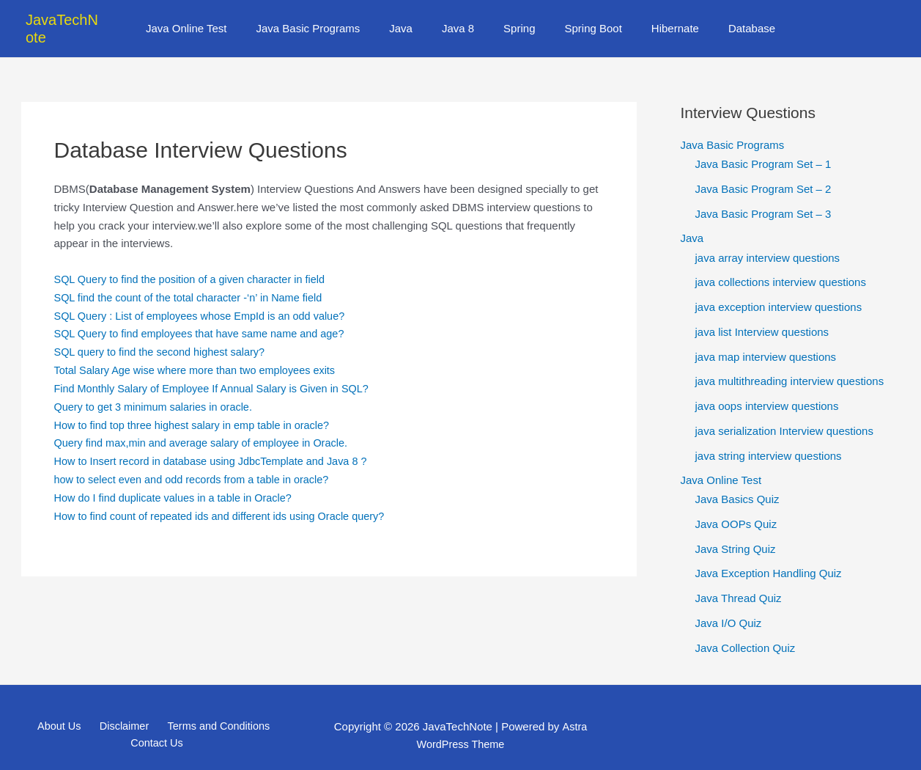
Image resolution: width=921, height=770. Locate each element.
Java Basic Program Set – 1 (763, 146)
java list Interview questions (762, 314)
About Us (63, 709)
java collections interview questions (780, 265)
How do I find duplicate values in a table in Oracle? (177, 479)
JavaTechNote (72, 20)
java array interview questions (767, 240)
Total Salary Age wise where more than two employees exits (200, 352)
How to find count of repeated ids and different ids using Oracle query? (225, 497)
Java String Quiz (735, 531)
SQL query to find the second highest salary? (163, 334)
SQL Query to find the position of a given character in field (195, 261)
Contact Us (157, 727)
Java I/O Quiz (728, 606)
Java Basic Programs (327, 19)
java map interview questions (766, 339)
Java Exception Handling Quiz (768, 556)
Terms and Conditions (211, 709)
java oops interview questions (767, 388)
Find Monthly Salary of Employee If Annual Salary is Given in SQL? (217, 370)
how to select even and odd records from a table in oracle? (196, 461)
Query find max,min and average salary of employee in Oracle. (206, 425)
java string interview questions (768, 438)
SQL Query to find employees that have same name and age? (204, 315)
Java (411, 19)
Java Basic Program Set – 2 (763, 171)
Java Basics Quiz (737, 482)
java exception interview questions (778, 289)
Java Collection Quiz (745, 630)
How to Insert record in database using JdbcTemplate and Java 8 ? (217, 443)
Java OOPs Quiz (736, 507)
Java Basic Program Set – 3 (763, 196)
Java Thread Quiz (738, 581)
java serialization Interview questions (784, 413)
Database (726, 19)
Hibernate (657, 19)
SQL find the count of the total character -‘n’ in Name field (193, 280)
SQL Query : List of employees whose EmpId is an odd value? (205, 298)
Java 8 (461, 19)
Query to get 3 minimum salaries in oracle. (157, 388)
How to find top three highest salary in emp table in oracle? (197, 406)
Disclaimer (121, 709)
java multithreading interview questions (789, 364)
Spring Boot (581, 19)
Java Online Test (212, 19)
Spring (515, 19)
